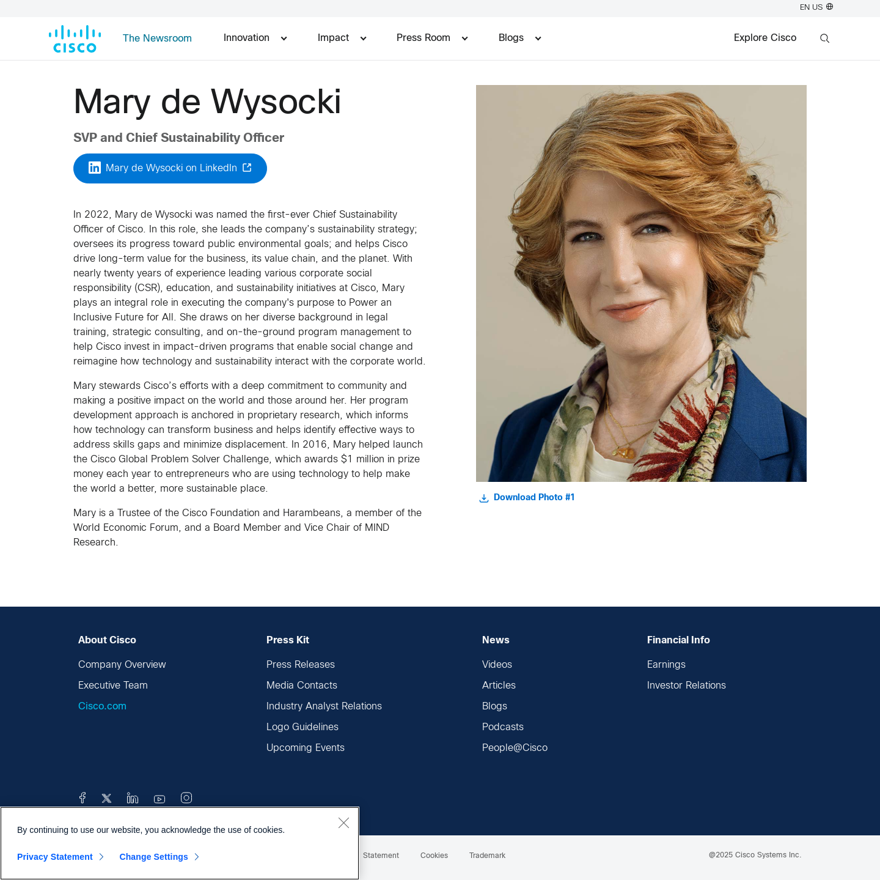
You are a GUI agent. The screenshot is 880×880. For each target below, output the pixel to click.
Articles (499, 685)
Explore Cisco (765, 38)
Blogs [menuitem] (520, 38)
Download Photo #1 (527, 498)
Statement (381, 856)
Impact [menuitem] (342, 38)
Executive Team (113, 685)
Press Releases (300, 665)
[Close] (343, 822)
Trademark (487, 856)
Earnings (666, 665)
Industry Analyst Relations (324, 706)
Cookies (434, 856)
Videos (497, 665)
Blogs (494, 706)
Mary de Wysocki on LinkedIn (170, 167)
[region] (179, 843)
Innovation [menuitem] (255, 38)
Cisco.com (102, 706)
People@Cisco (515, 748)
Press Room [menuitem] (432, 38)
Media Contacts (301, 685)
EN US (816, 8)
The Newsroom (157, 38)
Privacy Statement (55, 857)
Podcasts (503, 727)
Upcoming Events (305, 748)
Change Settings (153, 857)
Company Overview (122, 665)
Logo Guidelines (302, 727)
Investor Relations (686, 685)
